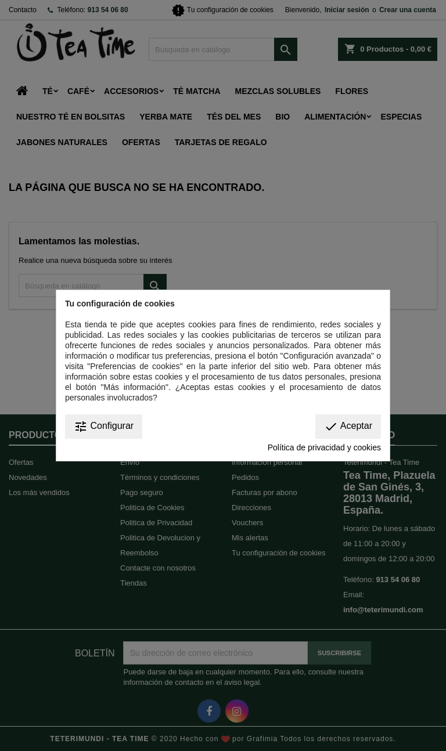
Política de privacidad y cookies (324, 447)
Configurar (104, 427)
